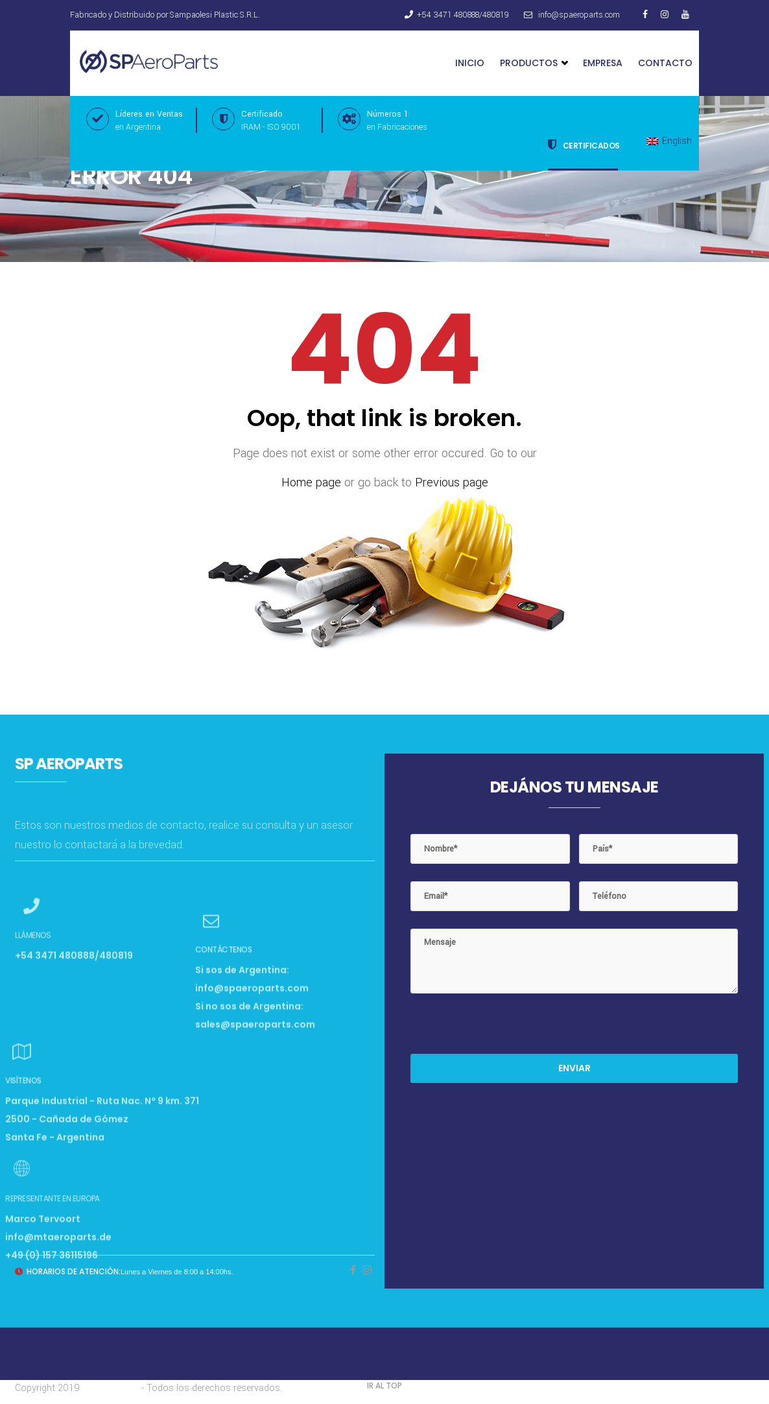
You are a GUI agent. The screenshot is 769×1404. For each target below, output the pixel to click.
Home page (311, 482)
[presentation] (509, 1028)
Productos (533, 63)
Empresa (602, 62)
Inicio (469, 62)
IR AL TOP (384, 1385)
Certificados (584, 144)
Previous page (451, 482)
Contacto (665, 62)
